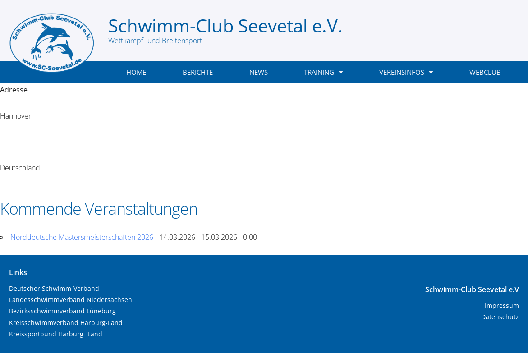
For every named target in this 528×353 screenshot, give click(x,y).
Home (136, 72)
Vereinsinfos (406, 72)
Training (323, 72)
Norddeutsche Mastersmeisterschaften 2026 (81, 237)
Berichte (198, 72)
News (258, 72)
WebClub (485, 72)
